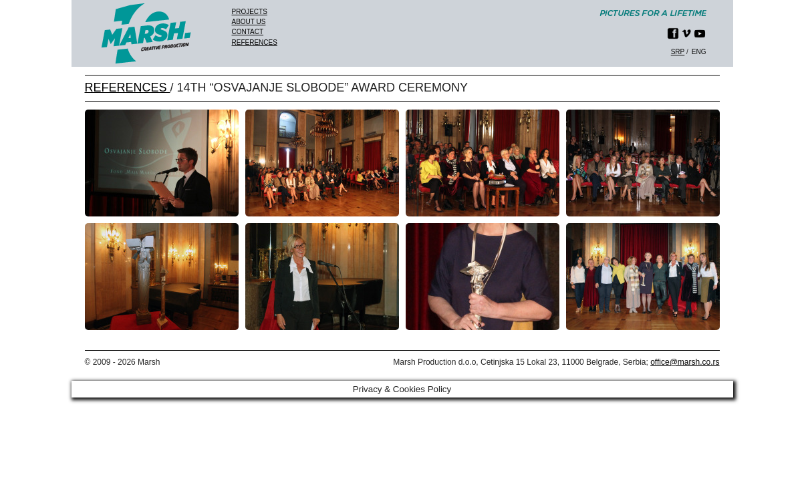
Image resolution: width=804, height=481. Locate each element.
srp (678, 51)
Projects (249, 11)
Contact (248, 31)
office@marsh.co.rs (684, 362)
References (254, 42)
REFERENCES (127, 87)
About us (249, 21)
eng (699, 51)
